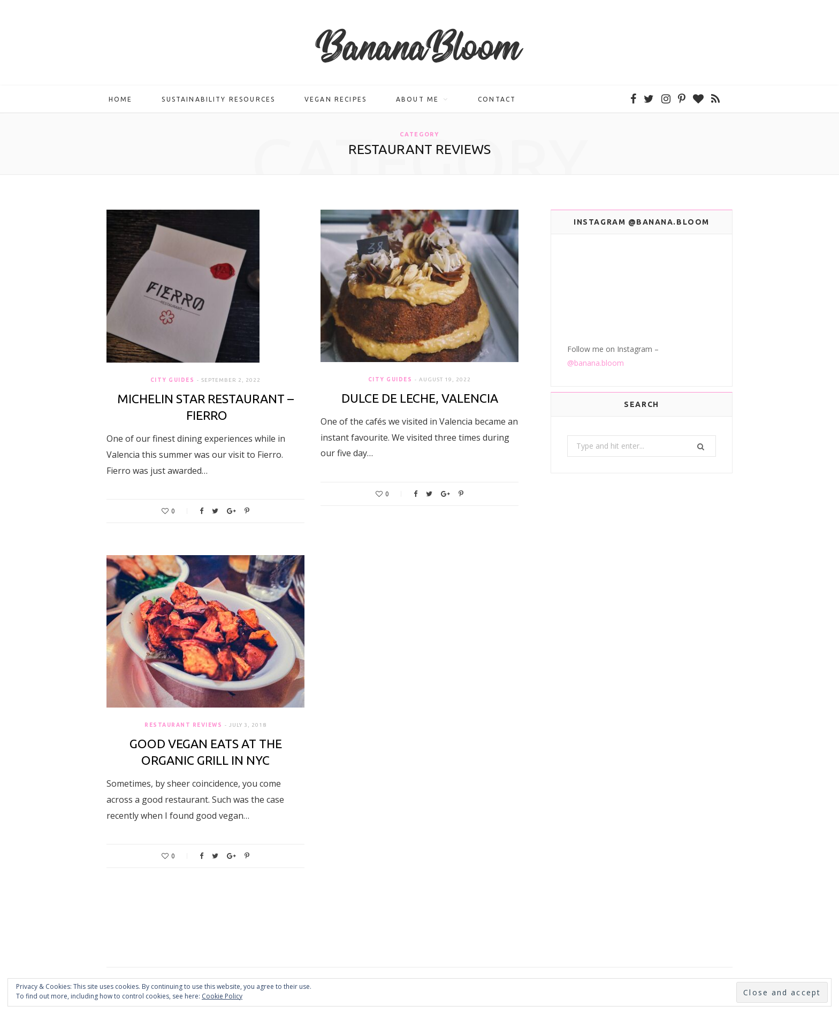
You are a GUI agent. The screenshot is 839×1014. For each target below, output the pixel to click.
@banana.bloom (595, 363)
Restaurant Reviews (183, 725)
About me (417, 99)
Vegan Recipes (335, 99)
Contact (497, 99)
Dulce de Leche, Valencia (419, 398)
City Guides (172, 380)
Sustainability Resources (218, 99)
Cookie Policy (222, 996)
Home (121, 99)
